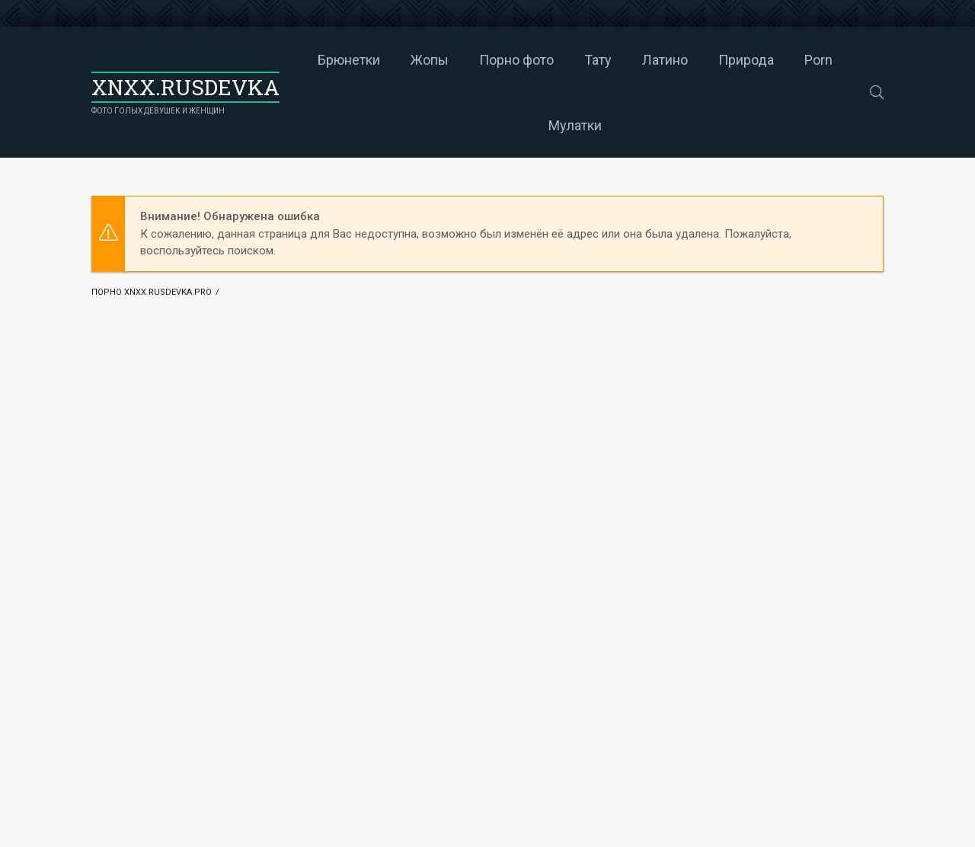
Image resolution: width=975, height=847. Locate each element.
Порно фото (516, 60)
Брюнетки (349, 60)
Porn (818, 60)
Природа (746, 60)
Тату (598, 60)
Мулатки (575, 125)
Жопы (430, 60)
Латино (665, 60)
